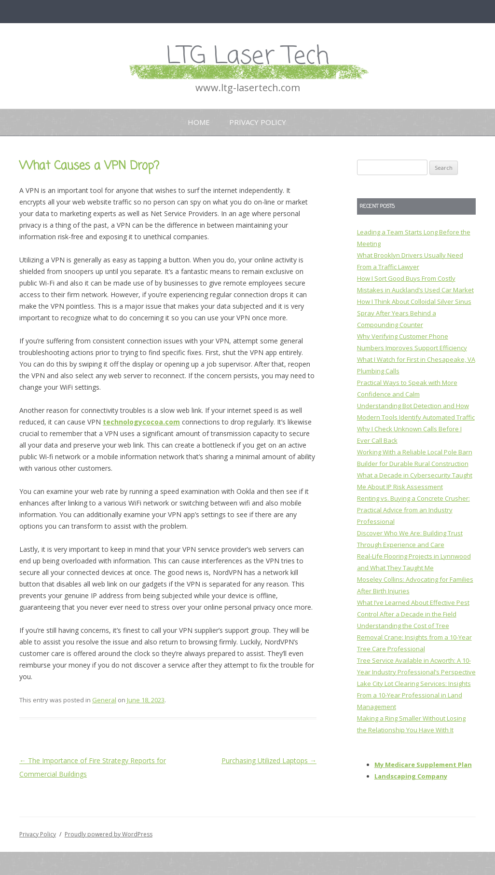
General (104, 700)
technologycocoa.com (141, 421)
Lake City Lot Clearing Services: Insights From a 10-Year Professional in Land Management (414, 695)
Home (199, 122)
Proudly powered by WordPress (108, 834)
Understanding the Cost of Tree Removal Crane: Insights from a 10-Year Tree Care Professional (414, 637)
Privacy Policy (257, 122)
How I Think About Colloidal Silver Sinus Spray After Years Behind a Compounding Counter (414, 313)
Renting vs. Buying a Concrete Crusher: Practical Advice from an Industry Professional (413, 510)
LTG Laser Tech (247, 57)
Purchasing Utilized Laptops (268, 760)
